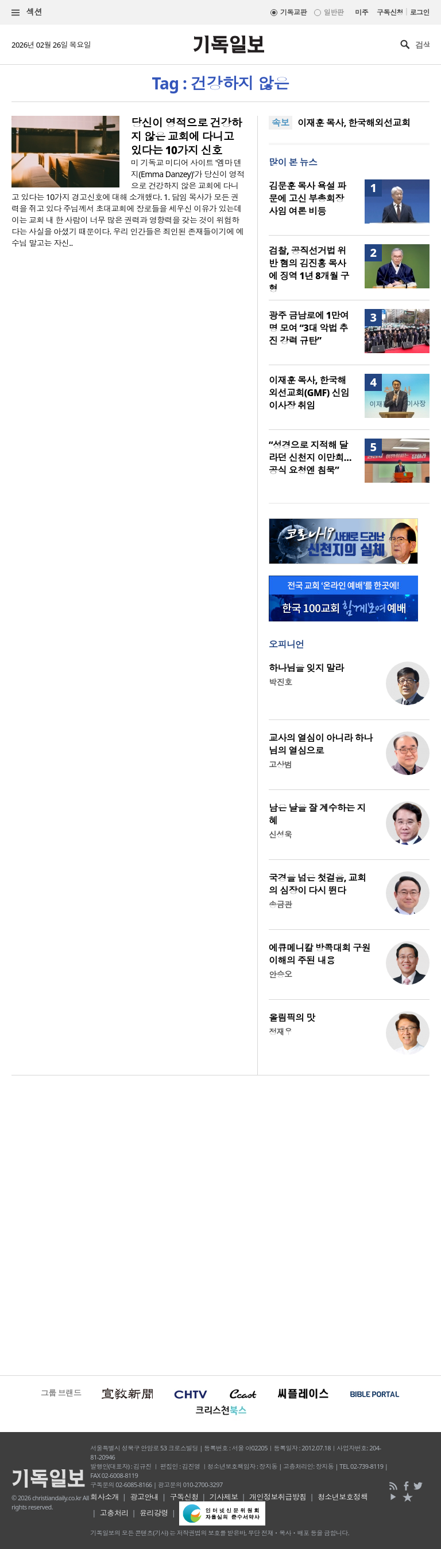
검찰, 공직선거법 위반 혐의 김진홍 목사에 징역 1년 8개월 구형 (309, 269)
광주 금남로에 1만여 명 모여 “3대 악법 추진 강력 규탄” (309, 328)
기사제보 (224, 1497)
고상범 (280, 764)
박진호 (280, 681)
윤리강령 (154, 1513)
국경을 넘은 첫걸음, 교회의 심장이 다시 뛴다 (317, 884)
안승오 (280, 974)
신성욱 (280, 834)
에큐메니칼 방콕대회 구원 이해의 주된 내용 (319, 954)
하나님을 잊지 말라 (306, 668)
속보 (280, 122)
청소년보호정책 (343, 1497)
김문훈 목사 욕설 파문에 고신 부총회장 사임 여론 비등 (307, 198)
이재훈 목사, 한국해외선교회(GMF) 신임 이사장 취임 (309, 393)
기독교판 (293, 12)
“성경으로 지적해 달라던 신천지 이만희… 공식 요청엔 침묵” (310, 457)
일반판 (333, 12)
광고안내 (144, 1497)
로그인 (420, 12)
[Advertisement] (220, 1224)
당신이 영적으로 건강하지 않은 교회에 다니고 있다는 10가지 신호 (186, 136)
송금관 (280, 904)
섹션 (26, 12)
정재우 (280, 1031)
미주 (361, 12)
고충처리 (114, 1513)
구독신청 (390, 12)
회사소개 (104, 1497)
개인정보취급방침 (278, 1497)
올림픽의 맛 (292, 1017)
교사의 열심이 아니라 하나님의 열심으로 (321, 744)
